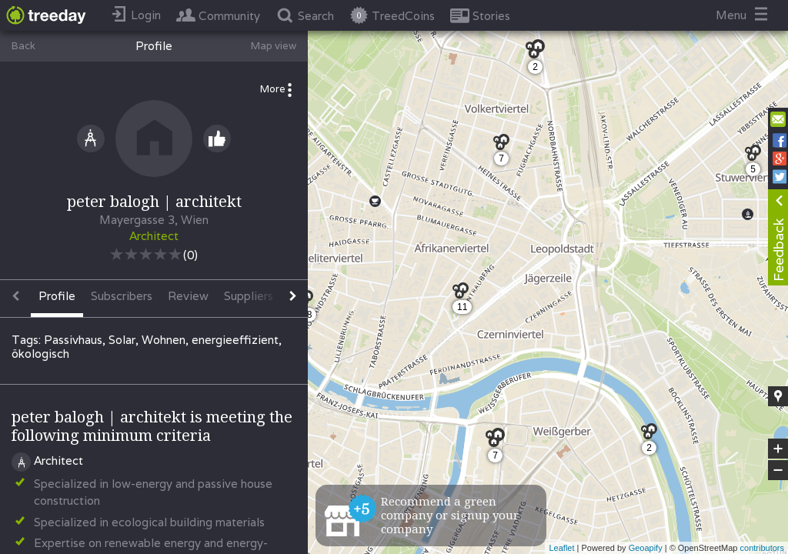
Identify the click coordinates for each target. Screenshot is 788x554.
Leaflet (561, 547)
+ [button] (778, 449)
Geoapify (646, 547)
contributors (762, 547)
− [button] (778, 470)
